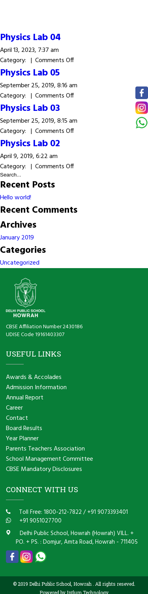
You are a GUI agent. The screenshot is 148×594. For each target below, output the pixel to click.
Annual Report (24, 398)
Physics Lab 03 (30, 108)
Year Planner (22, 439)
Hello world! (15, 198)
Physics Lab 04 (30, 37)
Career (14, 408)
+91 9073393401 (107, 512)
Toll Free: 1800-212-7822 (49, 512)
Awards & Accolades (34, 377)
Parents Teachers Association (45, 449)
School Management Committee (49, 459)
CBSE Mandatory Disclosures (44, 469)
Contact (17, 418)
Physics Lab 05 (30, 73)
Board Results (24, 428)
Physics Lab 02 (30, 143)
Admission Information (36, 388)
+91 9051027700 (40, 521)
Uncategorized (19, 263)
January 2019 (17, 238)
